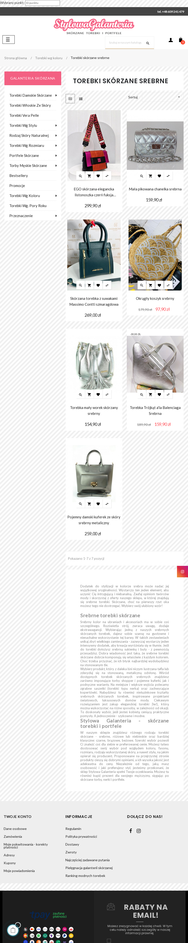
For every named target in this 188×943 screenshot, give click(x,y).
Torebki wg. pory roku (28, 205)
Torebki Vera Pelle (24, 115)
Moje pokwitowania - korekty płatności (26, 845)
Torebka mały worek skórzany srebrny (94, 410)
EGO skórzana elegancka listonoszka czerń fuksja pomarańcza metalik (94, 192)
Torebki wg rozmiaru (26, 145)
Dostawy (72, 844)
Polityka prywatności (81, 836)
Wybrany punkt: (12, 2)
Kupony (10, 863)
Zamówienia (13, 836)
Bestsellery (18, 175)
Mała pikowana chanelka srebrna (155, 189)
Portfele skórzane (24, 155)
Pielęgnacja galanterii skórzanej (89, 868)
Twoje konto (18, 817)
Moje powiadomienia (19, 871)
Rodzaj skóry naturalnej (29, 135)
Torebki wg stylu (23, 125)
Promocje (17, 185)
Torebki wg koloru (24, 195)
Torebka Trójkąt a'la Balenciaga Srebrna (155, 410)
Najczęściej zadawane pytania (87, 860)
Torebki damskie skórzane (30, 95)
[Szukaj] (129, 43)
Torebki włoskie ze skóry (30, 105)
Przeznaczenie (21, 215)
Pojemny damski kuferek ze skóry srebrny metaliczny (93, 520)
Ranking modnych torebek (85, 875)
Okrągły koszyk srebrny (155, 298)
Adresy (9, 855)
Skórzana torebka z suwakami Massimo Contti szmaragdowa (93, 301)
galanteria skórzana (32, 78)
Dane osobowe (15, 829)
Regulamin (73, 829)
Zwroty (71, 852)
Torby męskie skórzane (28, 165)
